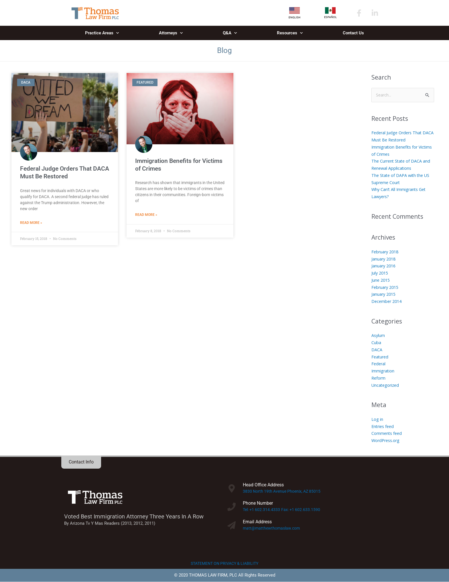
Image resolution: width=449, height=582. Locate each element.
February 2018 (386, 252)
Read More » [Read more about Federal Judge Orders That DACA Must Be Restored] (31, 223)
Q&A (230, 33)
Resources (290, 33)
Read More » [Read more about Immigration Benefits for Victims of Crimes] (146, 215)
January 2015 (384, 294)
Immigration (383, 371)
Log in (377, 419)
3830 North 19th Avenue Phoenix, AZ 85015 (284, 491)
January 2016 (384, 266)
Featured (380, 357)
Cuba (376, 343)
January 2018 (384, 259)
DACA (376, 350)
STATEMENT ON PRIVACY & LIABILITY (224, 563)
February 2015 (386, 287)
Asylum (378, 336)
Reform (378, 378)
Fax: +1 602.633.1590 (303, 510)
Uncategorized (386, 385)
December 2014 (387, 301)
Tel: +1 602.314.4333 (262, 510)
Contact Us (353, 32)
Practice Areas (102, 33)
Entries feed (383, 426)
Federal (378, 364)
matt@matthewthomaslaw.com (273, 528)
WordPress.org (386, 440)
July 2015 (380, 273)
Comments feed (387, 434)
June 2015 (381, 280)
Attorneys (171, 33)
